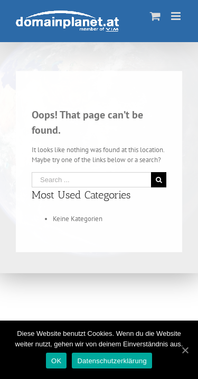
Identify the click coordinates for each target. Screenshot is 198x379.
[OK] (185, 350)
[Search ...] (91, 179)
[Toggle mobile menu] (176, 16)
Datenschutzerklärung (111, 361)
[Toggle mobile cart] (155, 16)
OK (56, 361)
